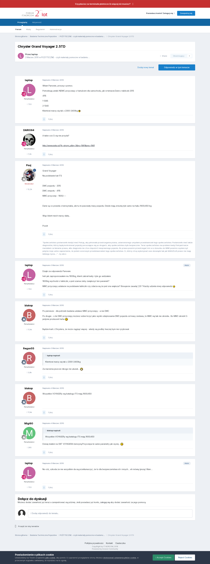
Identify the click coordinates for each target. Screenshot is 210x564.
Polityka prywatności (94, 543)
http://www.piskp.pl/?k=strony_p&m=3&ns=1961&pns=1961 (68, 145)
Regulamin (40, 29)
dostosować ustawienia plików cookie (119, 558)
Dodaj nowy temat (146, 67)
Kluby (28, 29)
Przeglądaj (22, 23)
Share (163, 56)
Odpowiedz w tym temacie (177, 67)
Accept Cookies (163, 557)
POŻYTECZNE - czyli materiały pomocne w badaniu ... (65, 57)
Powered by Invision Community (105, 549)
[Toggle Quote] (46, 355)
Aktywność (37, 22)
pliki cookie (50, 558)
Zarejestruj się (186, 13)
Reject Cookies (185, 557)
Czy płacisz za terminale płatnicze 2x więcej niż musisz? (103, 4)
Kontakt (109, 543)
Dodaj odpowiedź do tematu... (45, 513)
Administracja (55, 29)
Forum (18, 29)
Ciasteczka (120, 543)
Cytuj (50, 119)
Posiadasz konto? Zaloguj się (160, 13)
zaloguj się (105, 502)
